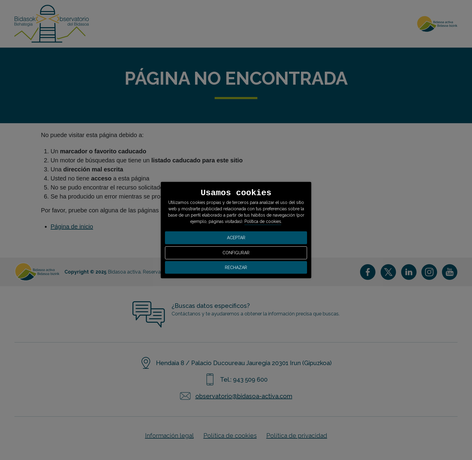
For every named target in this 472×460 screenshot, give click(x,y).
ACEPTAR (236, 237)
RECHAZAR (236, 267)
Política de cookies (262, 221)
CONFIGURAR (236, 252)
